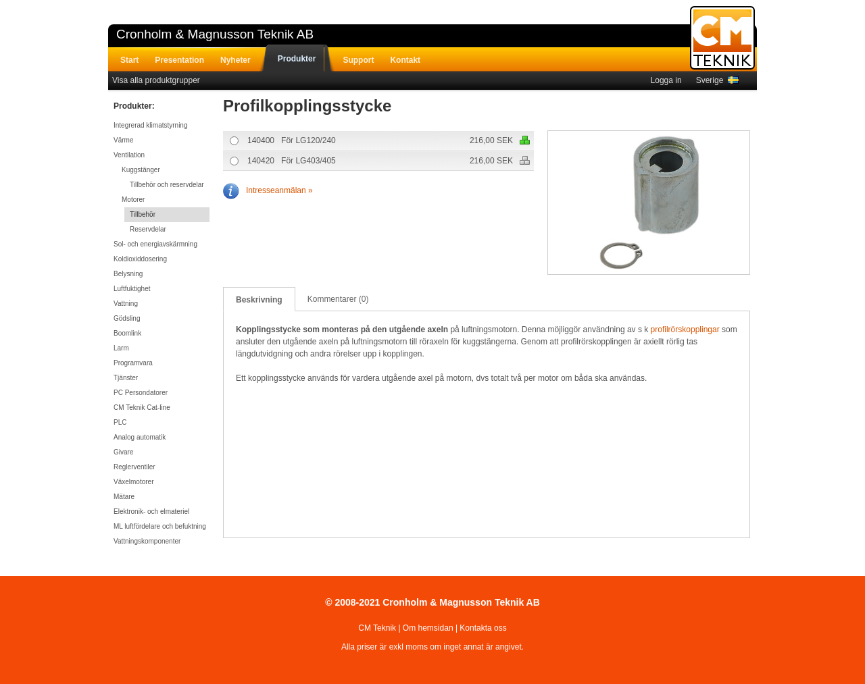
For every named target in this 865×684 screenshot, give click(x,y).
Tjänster (126, 378)
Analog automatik (140, 437)
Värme (123, 140)
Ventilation (129, 155)
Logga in (666, 80)
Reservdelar (148, 229)
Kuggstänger (141, 170)
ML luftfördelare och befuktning (160, 526)
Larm (121, 348)
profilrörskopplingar (685, 329)
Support (358, 60)
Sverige (717, 80)
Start (129, 60)
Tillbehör (142, 214)
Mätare (124, 496)
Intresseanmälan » (268, 190)
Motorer (133, 199)
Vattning (126, 303)
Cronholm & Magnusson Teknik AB (215, 34)
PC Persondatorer (141, 392)
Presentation (179, 60)
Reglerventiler (134, 467)
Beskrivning (259, 300)
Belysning (128, 274)
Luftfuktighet (132, 288)
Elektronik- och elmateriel (151, 511)
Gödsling (127, 318)
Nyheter (235, 60)
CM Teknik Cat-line (142, 407)
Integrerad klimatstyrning (151, 125)
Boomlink (127, 333)
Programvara (133, 363)
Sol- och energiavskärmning (155, 244)
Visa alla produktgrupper (156, 80)
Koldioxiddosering (140, 259)
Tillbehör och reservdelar (167, 184)
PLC (120, 422)
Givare (123, 452)
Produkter (297, 58)
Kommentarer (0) (338, 299)
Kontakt (405, 60)
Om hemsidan (428, 628)
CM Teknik (377, 628)
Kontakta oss (483, 628)
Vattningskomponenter (147, 541)
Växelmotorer (133, 481)
